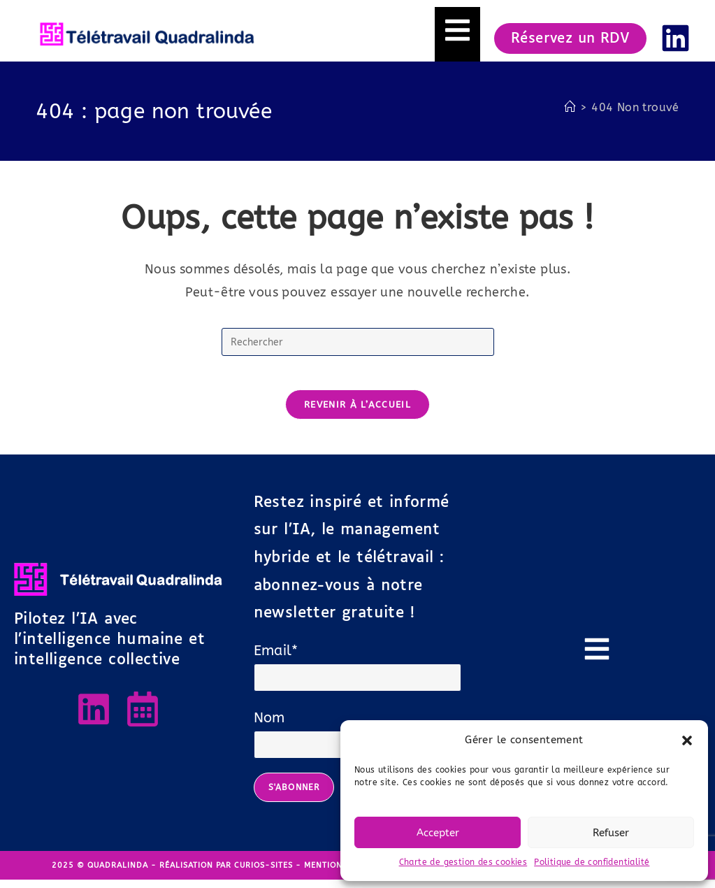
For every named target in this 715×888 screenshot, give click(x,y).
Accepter (438, 832)
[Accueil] (569, 107)
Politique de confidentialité (591, 862)
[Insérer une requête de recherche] (358, 342)
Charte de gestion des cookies (463, 862)
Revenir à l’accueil (357, 413)
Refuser (611, 832)
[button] (687, 740)
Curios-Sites (263, 873)
